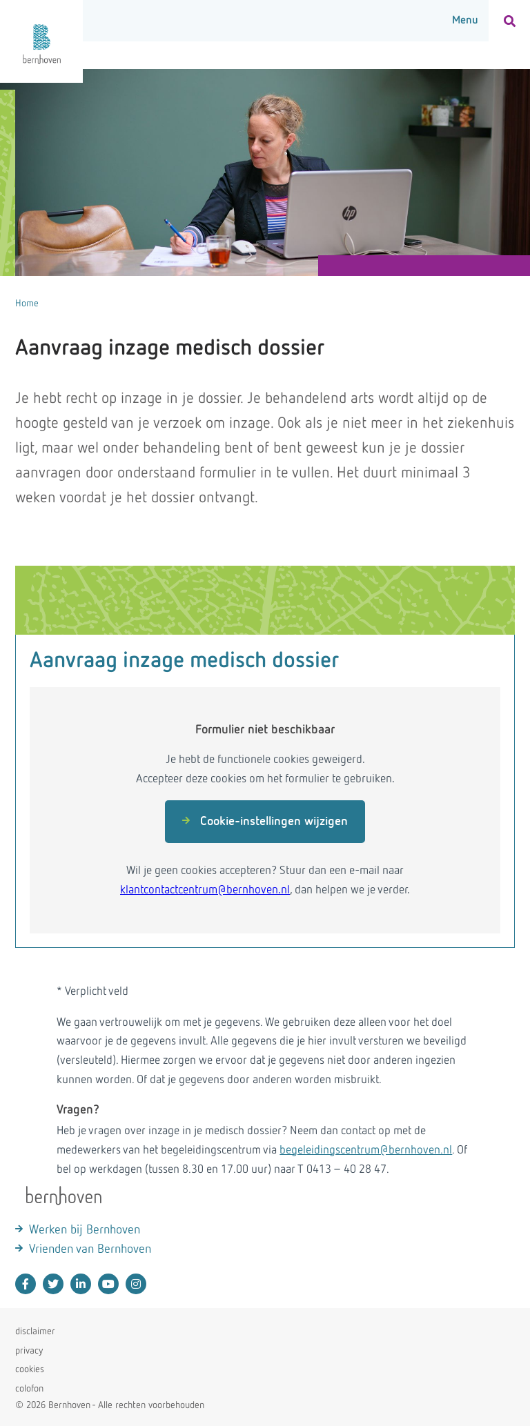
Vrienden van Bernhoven (90, 1249)
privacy (29, 1351)
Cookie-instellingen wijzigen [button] (265, 821)
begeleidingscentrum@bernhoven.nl (365, 1150)
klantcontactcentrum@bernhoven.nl (205, 890)
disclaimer (35, 1331)
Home (27, 303)
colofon (29, 1389)
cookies (29, 1369)
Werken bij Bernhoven (84, 1230)
